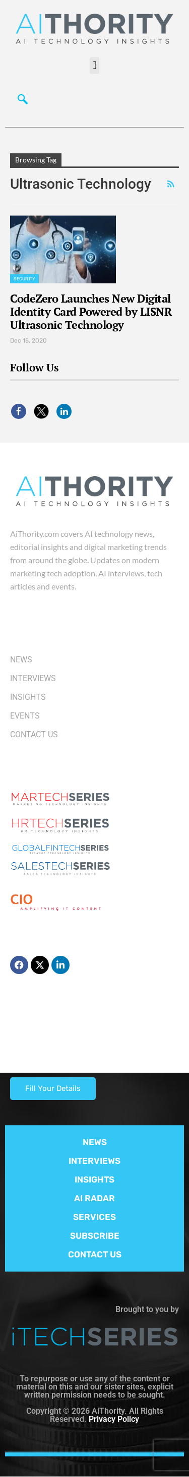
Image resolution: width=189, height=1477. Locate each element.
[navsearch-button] (23, 102)
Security (24, 278)
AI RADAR (94, 1198)
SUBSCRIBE (94, 1236)
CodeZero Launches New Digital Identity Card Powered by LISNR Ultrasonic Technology (90, 311)
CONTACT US (94, 1254)
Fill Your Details (53, 1088)
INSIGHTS (94, 1179)
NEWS (95, 1142)
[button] (94, 65)
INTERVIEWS (94, 1161)
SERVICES (94, 1217)
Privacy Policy (114, 1419)
